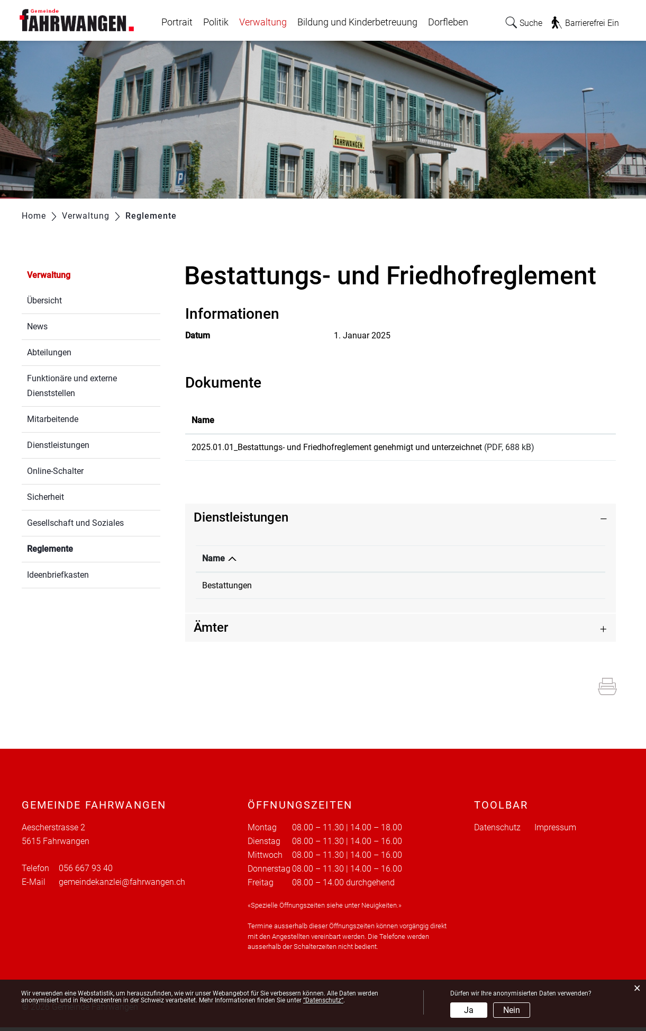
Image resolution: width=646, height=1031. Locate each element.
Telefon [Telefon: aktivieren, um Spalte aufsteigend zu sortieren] (493, 562)
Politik (216, 22)
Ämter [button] (211, 631)
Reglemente (75, 548)
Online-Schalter (55, 471)
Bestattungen (227, 589)
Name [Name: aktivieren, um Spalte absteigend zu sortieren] (213, 562)
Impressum (555, 831)
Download (586, 449)
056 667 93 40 (506, 589)
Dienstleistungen (58, 445)
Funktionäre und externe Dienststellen (72, 385)
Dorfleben (448, 22)
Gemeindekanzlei (358, 589)
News (37, 326)
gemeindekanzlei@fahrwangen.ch (122, 886)
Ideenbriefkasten (58, 575)
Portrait (177, 22)
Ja (469, 1010)
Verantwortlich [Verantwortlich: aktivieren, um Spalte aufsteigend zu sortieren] (354, 562)
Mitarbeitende (52, 419)
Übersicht (44, 300)
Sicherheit (45, 497)
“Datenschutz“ (323, 1000)
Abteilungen (49, 352)
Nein (511, 1010)
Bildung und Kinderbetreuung (357, 22)
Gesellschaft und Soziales (75, 523)
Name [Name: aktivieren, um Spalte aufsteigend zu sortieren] (203, 420)
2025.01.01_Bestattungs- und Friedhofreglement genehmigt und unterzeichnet (337, 447)
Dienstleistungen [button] (241, 521)
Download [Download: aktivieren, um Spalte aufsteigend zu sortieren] (583, 420)
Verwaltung (263, 22)
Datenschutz (497, 831)
